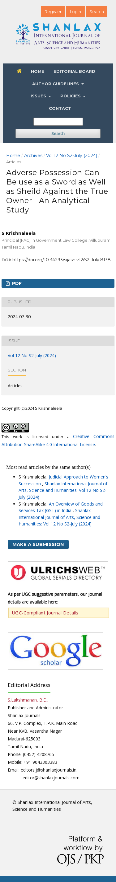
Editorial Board (74, 71)
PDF (16, 283)
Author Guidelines (56, 83)
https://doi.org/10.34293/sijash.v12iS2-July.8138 (61, 260)
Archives (33, 155)
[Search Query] (58, 122)
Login (75, 11)
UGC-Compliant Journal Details (45, 612)
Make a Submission (38, 544)
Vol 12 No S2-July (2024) (71, 155)
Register (53, 11)
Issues (39, 95)
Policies (71, 95)
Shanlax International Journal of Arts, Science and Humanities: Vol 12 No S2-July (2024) (63, 490)
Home (37, 71)
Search (58, 133)
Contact (60, 108)
